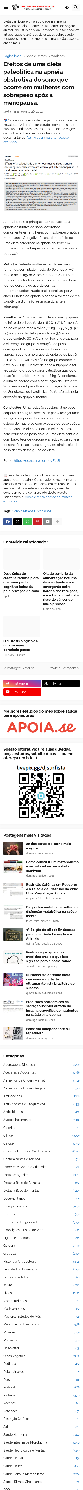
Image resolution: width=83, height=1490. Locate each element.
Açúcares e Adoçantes (41, 1072)
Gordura (41, 1246)
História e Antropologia (41, 1262)
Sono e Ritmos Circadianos (45, 56)
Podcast (41, 1387)
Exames (41, 1214)
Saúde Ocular (41, 1458)
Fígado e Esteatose (41, 1238)
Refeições (41, 1411)
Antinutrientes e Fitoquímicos (41, 1104)
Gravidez (41, 1254)
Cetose (41, 1143)
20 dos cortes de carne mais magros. (48, 846)
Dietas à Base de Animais (41, 1183)
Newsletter (41, 1348)
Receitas (41, 1403)
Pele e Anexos (41, 1372)
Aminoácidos (41, 1096)
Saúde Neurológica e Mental (41, 1450)
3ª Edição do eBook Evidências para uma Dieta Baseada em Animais (50, 934)
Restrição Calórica (41, 1419)
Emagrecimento (41, 1206)
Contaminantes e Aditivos (41, 1159)
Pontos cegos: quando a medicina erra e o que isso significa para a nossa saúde (48, 956)
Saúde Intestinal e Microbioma (41, 1442)
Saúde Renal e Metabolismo (41, 1474)
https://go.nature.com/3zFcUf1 (37, 461)
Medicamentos (41, 1309)
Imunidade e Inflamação (41, 1269)
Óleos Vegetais (41, 1356)
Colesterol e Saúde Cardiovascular (41, 1151)
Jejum (41, 1285)
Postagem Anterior (20, 668)
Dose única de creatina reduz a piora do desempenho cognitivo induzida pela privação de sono (21, 582)
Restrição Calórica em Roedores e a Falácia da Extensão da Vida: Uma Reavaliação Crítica (52, 889)
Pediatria (41, 1364)
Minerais (41, 1332)
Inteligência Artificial (41, 1277)
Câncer (41, 1135)
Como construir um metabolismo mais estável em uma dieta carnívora (52, 866)
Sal (41, 1427)
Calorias (41, 1128)
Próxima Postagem (62, 668)
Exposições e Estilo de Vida (41, 1230)
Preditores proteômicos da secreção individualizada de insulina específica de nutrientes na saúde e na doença (52, 1008)
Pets (41, 1380)
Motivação (41, 1340)
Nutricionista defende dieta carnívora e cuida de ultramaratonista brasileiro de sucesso (50, 981)
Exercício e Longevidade (41, 1222)
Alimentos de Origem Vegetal (41, 1088)
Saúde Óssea (41, 1466)
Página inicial (12, 56)
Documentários (41, 1199)
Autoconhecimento (41, 1120)
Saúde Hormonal (41, 1435)
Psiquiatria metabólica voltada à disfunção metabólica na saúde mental (52, 911)
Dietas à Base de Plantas (41, 1191)
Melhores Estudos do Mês (41, 1317)
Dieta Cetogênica (41, 1175)
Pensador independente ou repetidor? (48, 1031)
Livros (41, 1293)
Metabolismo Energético (41, 1324)
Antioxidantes (41, 1112)
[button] (6, 7)
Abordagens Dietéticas (41, 1065)
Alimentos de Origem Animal (41, 1080)
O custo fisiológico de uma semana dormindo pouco (20, 645)
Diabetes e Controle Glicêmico (41, 1167)
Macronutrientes (41, 1301)
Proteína (41, 1395)
